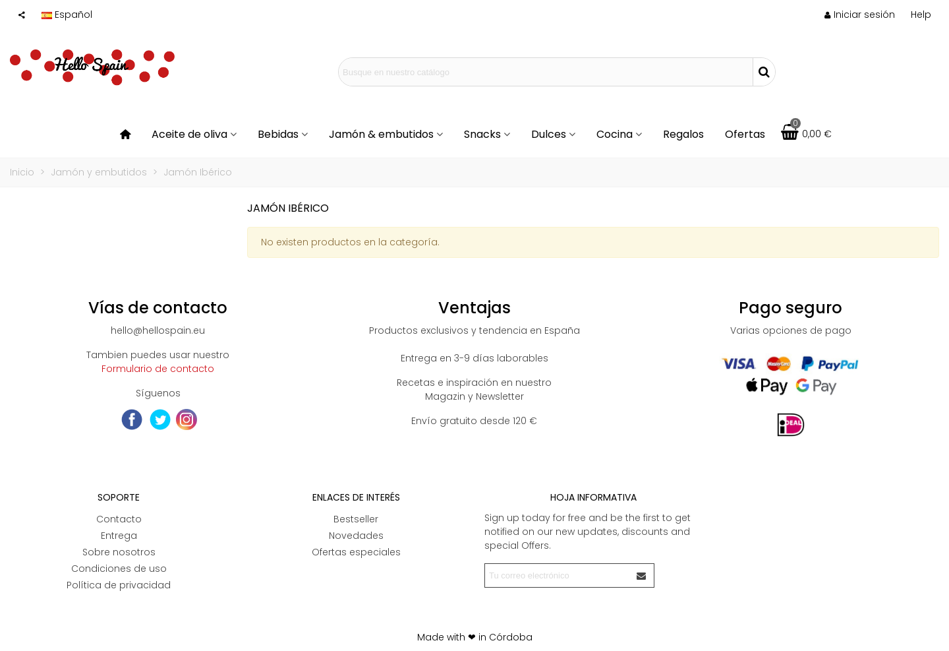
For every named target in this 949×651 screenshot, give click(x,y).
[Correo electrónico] (557, 575)
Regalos (683, 134)
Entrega (119, 535)
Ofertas (745, 134)
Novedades (356, 535)
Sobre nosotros (119, 552)
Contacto (119, 519)
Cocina (614, 134)
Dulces (548, 134)
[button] (921, 14)
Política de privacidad (119, 585)
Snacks (482, 134)
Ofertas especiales (356, 552)
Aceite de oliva (189, 134)
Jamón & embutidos (381, 134)
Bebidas (278, 134)
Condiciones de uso (119, 568)
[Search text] (546, 72)
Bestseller (355, 519)
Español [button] (67, 14)
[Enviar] (642, 575)
